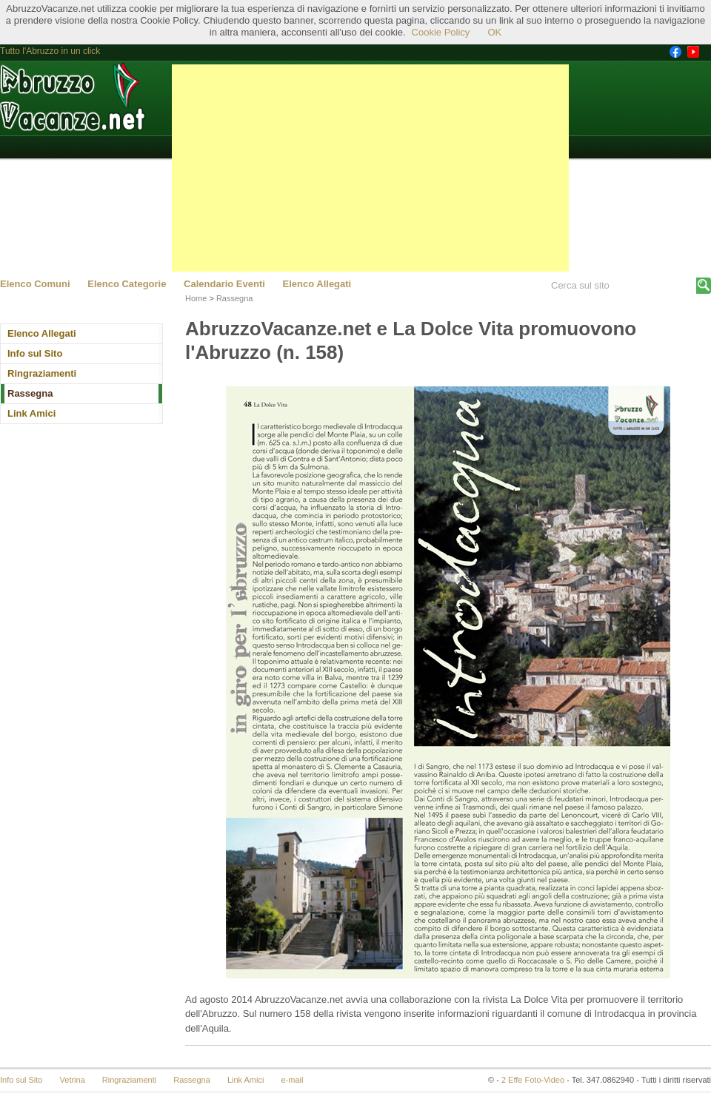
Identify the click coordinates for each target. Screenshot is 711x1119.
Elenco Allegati (317, 283)
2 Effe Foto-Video (532, 1079)
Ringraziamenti (41, 373)
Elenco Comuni (35, 283)
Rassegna (30, 393)
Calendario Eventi (224, 283)
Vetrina (72, 1079)
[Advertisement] (370, 168)
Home (196, 298)
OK (494, 32)
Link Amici (31, 413)
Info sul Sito (34, 353)
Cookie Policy (441, 32)
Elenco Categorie (126, 283)
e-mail (292, 1079)
